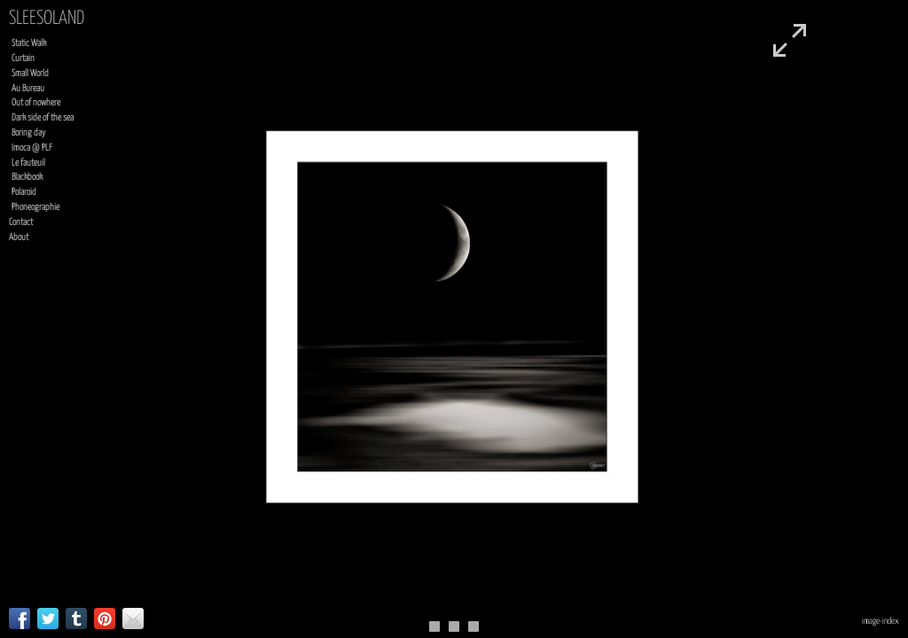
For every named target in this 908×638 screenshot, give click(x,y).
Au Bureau (28, 88)
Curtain (23, 58)
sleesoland (46, 18)
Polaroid (24, 192)
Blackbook (27, 177)
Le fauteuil (28, 163)
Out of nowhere (36, 102)
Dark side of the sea (43, 117)
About (18, 237)
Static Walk (29, 43)
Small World (30, 73)
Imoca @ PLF (32, 148)
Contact (21, 222)
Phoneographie (35, 207)
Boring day (28, 132)
